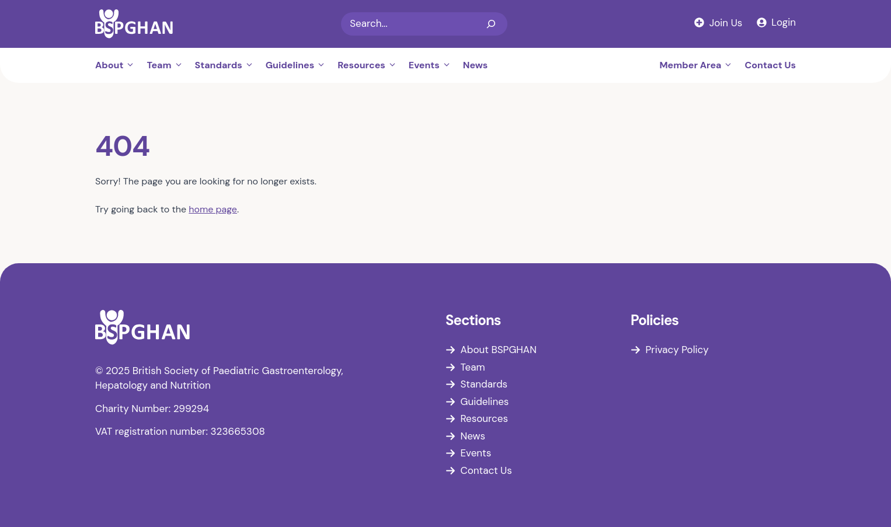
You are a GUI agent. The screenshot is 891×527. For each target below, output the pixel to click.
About (118, 65)
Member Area (699, 65)
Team (168, 65)
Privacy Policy (677, 349)
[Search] (491, 24)
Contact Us (770, 65)
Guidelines (299, 65)
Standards (227, 65)
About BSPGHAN (499, 349)
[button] (132, 65)
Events (433, 65)
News (475, 65)
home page (213, 209)
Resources (370, 65)
